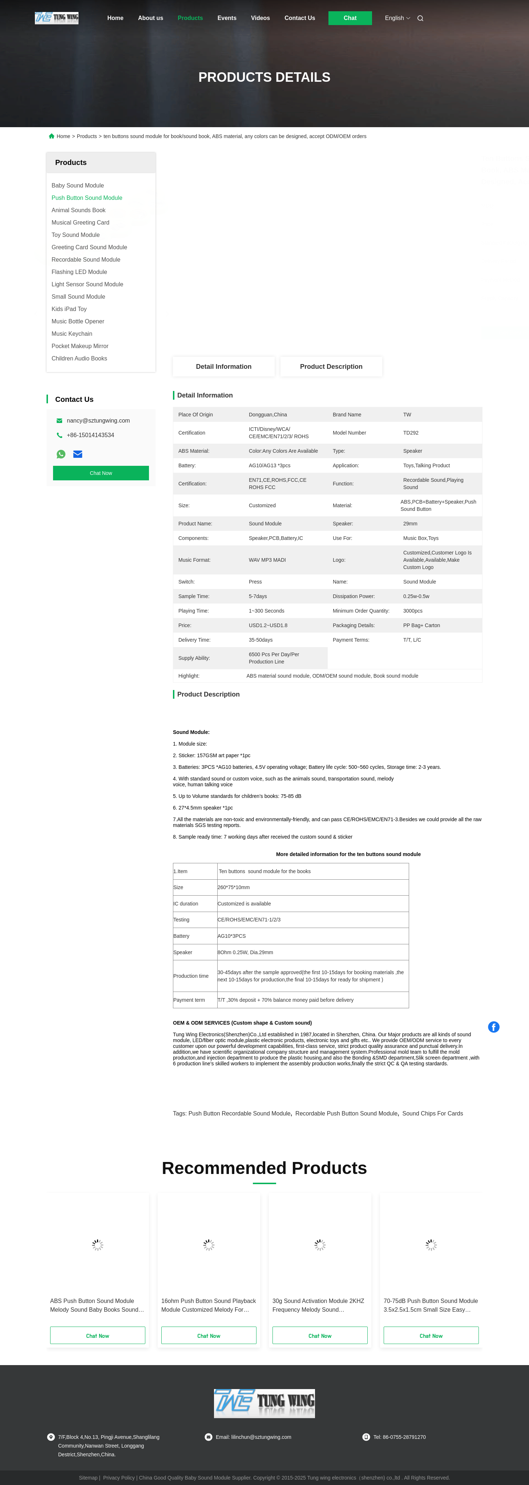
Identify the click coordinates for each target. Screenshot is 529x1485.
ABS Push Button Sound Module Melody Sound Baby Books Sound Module (94, 1306)
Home (116, 18)
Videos (260, 18)
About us (150, 18)
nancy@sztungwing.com (98, 420)
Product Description (331, 366)
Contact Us (299, 18)
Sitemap (88, 1478)
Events (227, 18)
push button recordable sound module (240, 1113)
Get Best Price (370, 333)
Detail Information (223, 366)
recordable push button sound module (346, 1113)
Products (190, 18)
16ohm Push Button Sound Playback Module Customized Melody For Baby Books (208, 1306)
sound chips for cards (433, 1113)
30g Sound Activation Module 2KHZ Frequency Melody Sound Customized (318, 1306)
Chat (350, 18)
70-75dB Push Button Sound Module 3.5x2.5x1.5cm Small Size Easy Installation (431, 1306)
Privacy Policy (119, 1478)
